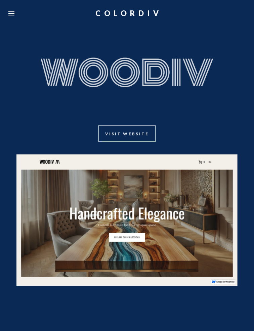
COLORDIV (128, 13)
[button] (11, 13)
